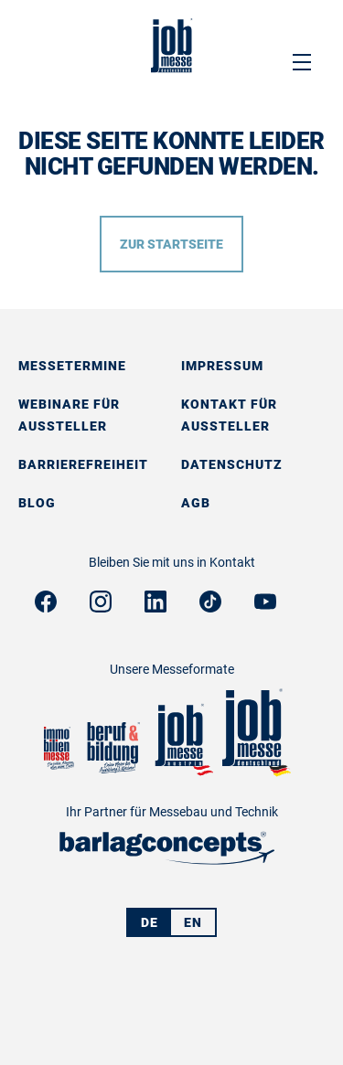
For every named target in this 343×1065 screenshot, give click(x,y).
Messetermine (72, 365)
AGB (195, 502)
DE (149, 922)
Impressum (222, 365)
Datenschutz (232, 464)
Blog (37, 502)
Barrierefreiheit (83, 464)
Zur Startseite (171, 244)
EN (193, 922)
